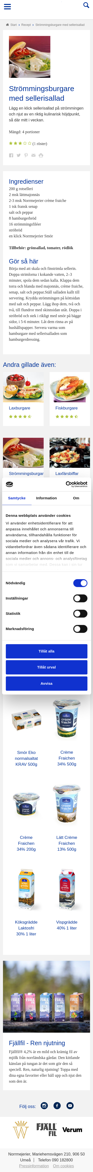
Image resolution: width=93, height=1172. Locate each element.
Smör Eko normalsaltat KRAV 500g (26, 758)
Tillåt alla (47, 651)
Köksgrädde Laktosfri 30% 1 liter (26, 928)
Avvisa (47, 683)
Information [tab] (46, 498)
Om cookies (63, 1166)
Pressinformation (34, 1166)
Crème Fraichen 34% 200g (26, 843)
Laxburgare (19, 408)
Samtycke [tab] (17, 498)
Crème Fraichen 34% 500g (66, 758)
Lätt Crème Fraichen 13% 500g (66, 843)
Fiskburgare (67, 408)
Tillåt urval (46, 667)
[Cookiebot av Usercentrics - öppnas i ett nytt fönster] (66, 484)
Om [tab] (76, 498)
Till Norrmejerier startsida (47, 8)
